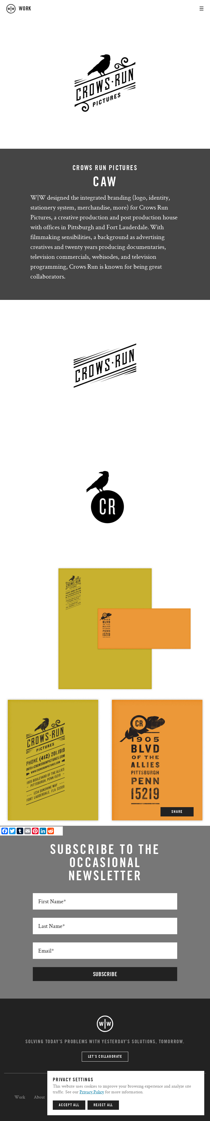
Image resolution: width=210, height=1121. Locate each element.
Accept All (69, 1105)
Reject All (103, 1105)
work (25, 9)
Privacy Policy (92, 1092)
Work (19, 1097)
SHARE (177, 812)
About (39, 1097)
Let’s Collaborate (105, 1057)
